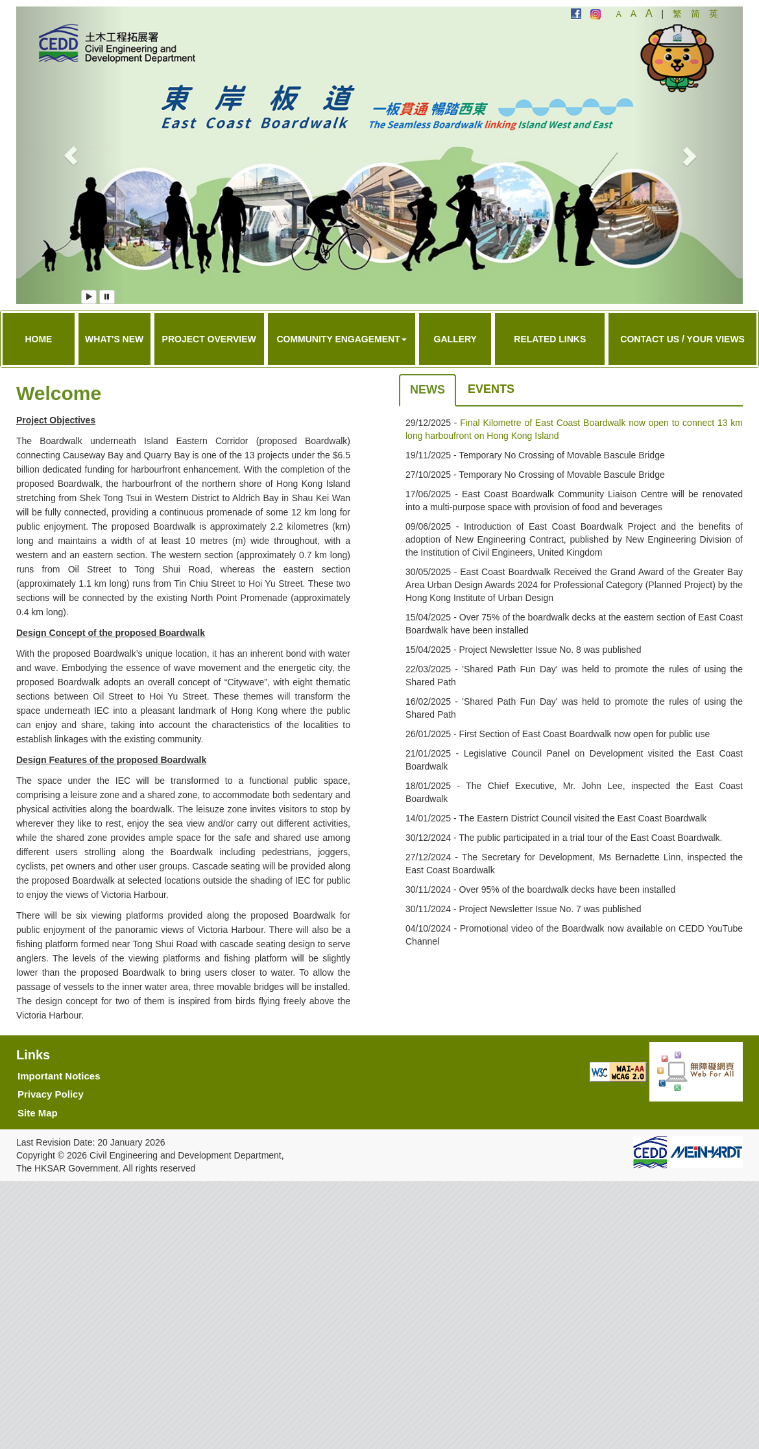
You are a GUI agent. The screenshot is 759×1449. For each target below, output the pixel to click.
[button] (70, 155)
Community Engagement (341, 339)
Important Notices (59, 1075)
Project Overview (209, 339)
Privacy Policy (51, 1094)
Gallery (455, 339)
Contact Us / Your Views (682, 339)
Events (491, 389)
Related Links (550, 339)
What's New (114, 339)
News (427, 389)
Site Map (38, 1112)
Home (38, 339)
